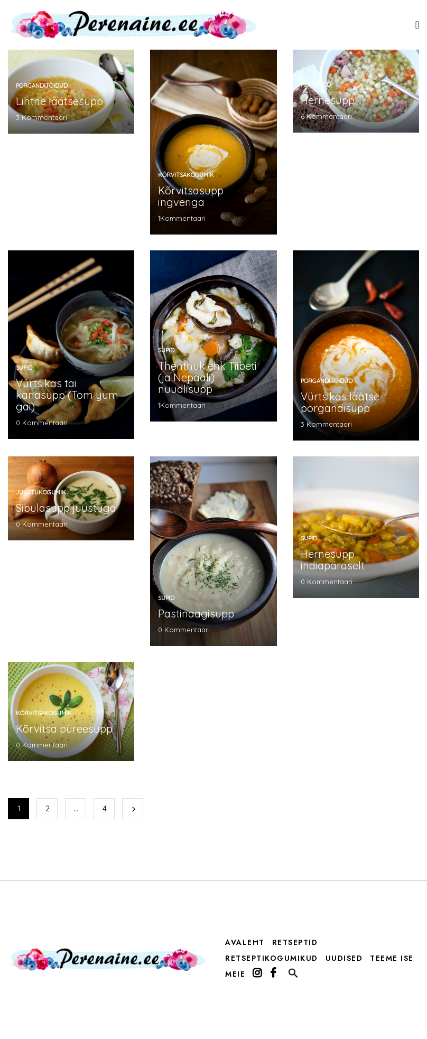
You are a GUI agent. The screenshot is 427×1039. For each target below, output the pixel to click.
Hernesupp (328, 100)
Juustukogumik (41, 492)
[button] (293, 975)
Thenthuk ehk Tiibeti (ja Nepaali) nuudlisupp (207, 377)
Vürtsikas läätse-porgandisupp (342, 402)
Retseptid (316, 84)
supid (24, 367)
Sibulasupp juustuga (66, 507)
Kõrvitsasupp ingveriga (191, 196)
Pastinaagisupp (196, 613)
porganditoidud (42, 85)
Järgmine (132, 808)
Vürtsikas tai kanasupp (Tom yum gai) (67, 395)
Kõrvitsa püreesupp (64, 728)
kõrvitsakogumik (186, 175)
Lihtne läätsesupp (59, 101)
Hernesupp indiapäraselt (333, 559)
